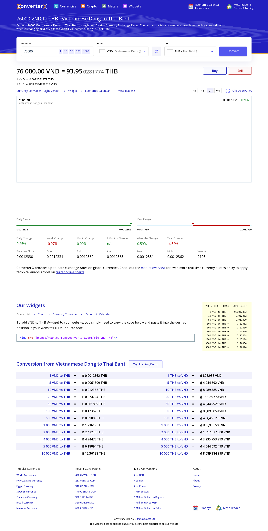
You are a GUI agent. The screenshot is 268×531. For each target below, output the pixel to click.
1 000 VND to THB (56, 425)
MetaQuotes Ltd (146, 519)
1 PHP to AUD (141, 491)
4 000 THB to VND (174, 439)
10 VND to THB (59, 390)
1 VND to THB (59, 375)
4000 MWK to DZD (85, 475)
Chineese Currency (26, 497)
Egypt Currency (24, 486)
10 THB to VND (177, 390)
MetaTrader (228, 508)
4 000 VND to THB (56, 439)
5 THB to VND (177, 383)
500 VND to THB (58, 418)
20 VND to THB (59, 397)
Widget (72, 91)
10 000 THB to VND (174, 453)
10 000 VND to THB (56, 453)
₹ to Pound (140, 486)
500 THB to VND (176, 418)
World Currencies (26, 475)
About (196, 480)
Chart (41, 314)
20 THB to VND (177, 397)
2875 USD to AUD (85, 480)
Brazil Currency (25, 502)
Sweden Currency (26, 491)
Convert (233, 51)
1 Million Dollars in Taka (147, 508)
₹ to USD (139, 475)
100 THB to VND (176, 411)
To (166, 43)
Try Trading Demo (145, 364)
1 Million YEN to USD (145, 502)
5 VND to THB (59, 383)
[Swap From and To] (156, 51)
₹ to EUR (138, 480)
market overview (153, 268)
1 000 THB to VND (174, 425)
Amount (26, 43)
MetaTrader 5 (126, 91)
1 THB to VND (177, 375)
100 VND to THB (58, 411)
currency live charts (70, 272)
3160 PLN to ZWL (85, 486)
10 (65, 51)
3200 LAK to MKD (85, 502)
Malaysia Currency (26, 508)
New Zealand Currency (29, 480)
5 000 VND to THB (56, 446)
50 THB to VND (177, 404)
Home (196, 475)
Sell (240, 71)
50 (71, 51)
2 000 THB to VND (174, 432)
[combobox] (123, 51)
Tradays (202, 508)
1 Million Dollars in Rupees (149, 497)
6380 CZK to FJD (84, 508)
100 (78, 51)
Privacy (197, 486)
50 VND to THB (59, 404)
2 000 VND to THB (56, 432)
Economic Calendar (97, 91)
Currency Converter (65, 314)
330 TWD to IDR (84, 497)
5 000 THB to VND (174, 446)
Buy (215, 71)
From (100, 43)
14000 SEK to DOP (85, 491)
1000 (86, 51)
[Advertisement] (134, 200)
